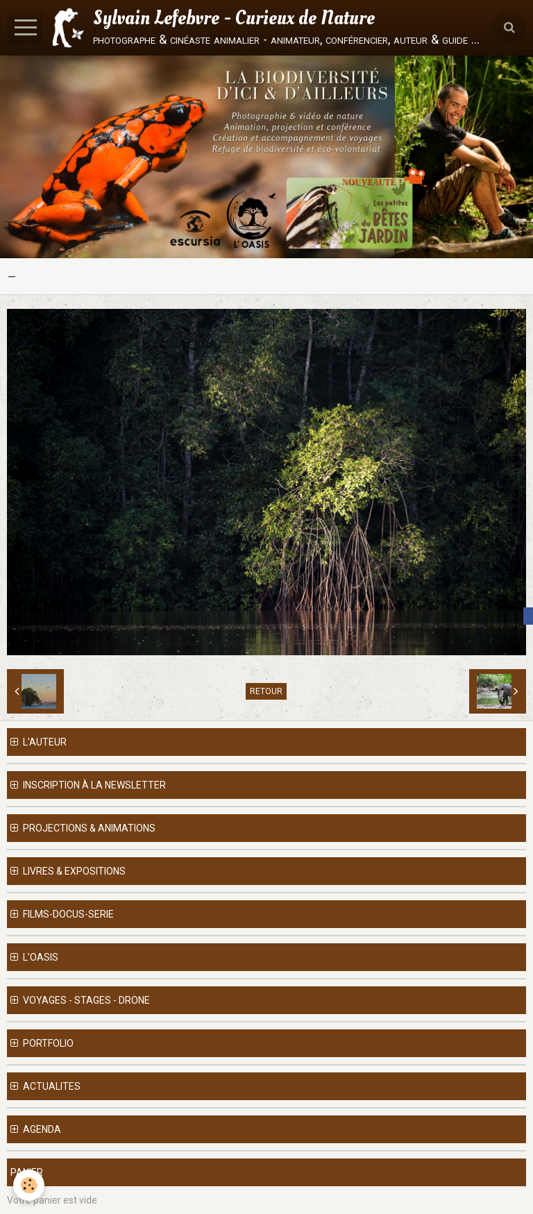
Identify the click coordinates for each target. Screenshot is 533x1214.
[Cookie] (29, 1185)
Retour (266, 691)
